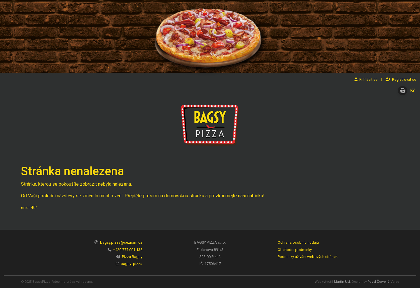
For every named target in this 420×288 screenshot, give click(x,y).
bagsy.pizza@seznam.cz (121, 242)
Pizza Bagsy (132, 256)
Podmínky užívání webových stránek (307, 256)
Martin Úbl (342, 282)
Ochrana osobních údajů (298, 242)
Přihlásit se (365, 79)
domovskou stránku (184, 196)
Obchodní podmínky (295, 249)
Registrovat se (401, 79)
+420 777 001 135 (127, 249)
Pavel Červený (378, 282)
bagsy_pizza (131, 263)
